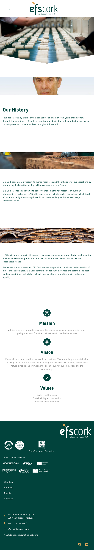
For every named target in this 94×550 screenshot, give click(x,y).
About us (8, 481)
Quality (7, 492)
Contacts (8, 498)
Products (8, 487)
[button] (9, 8)
